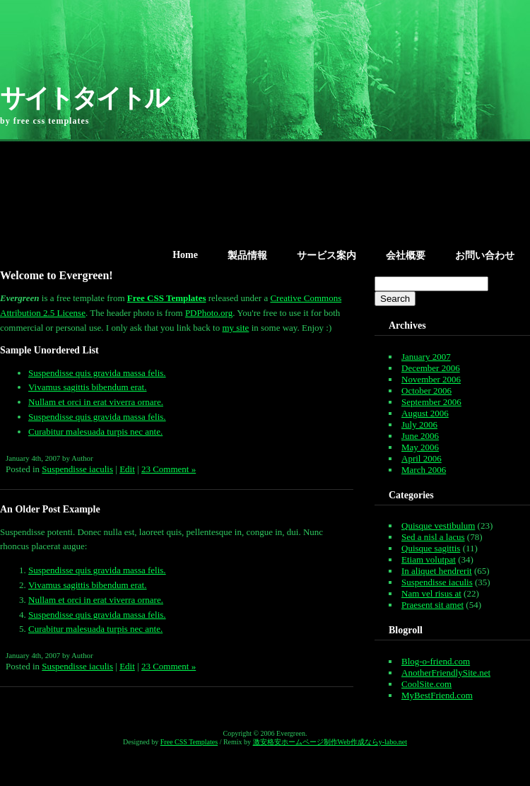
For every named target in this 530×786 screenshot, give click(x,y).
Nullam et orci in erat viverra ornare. (95, 402)
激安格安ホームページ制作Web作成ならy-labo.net (330, 742)
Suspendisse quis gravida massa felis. (97, 373)
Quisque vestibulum (438, 525)
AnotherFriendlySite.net (445, 672)
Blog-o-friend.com (435, 661)
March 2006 (423, 469)
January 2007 (426, 356)
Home (185, 255)
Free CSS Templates (189, 742)
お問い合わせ (484, 255)
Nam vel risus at (431, 593)
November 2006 (431, 379)
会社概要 (405, 255)
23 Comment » (168, 469)
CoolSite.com (426, 684)
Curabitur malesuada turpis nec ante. (95, 431)
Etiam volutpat (428, 559)
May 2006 (420, 447)
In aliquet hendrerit (436, 570)
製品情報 (247, 255)
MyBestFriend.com (437, 695)
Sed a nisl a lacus (433, 537)
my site (235, 327)
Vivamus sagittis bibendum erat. (87, 387)
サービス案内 (326, 255)
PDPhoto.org (208, 312)
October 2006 (426, 390)
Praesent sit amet (432, 604)
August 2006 (425, 413)
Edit (127, 469)
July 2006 (419, 424)
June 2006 (420, 435)
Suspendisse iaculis (77, 469)
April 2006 (421, 458)
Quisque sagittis (430, 548)
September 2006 (431, 402)
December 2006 (430, 368)
